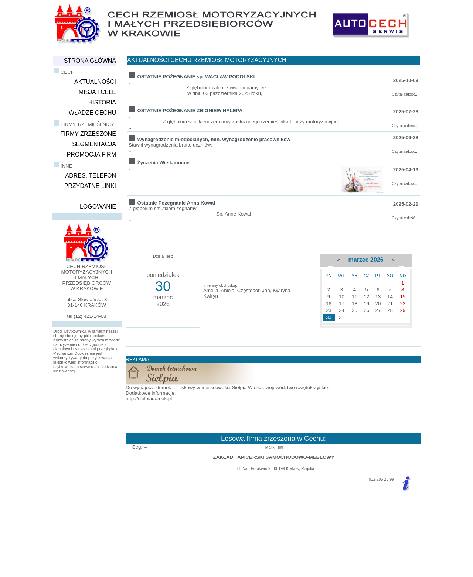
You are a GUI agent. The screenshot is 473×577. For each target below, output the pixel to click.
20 (378, 303)
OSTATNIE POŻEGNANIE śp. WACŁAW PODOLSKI (196, 76)
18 (354, 303)
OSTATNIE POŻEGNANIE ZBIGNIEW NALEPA (189, 110)
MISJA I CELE (97, 92)
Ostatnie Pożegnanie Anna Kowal (176, 203)
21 (390, 303)
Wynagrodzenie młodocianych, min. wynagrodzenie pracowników (213, 139)
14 (390, 296)
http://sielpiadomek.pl (149, 398)
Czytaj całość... (405, 94)
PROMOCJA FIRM (91, 154)
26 (366, 310)
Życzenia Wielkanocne (163, 162)
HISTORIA (102, 102)
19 (366, 303)
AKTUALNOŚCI (95, 82)
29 (402, 310)
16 (328, 303)
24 (341, 310)
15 (402, 296)
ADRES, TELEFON (90, 175)
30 (328, 317)
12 (366, 296)
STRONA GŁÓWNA (90, 61)
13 (378, 296)
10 (341, 296)
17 (341, 303)
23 (328, 310)
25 (354, 310)
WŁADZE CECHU (92, 113)
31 (341, 317)
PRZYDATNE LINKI (90, 186)
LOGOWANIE (98, 206)
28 (390, 310)
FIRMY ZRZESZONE (88, 134)
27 (378, 310)
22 (402, 303)
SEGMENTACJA (94, 144)
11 (354, 296)
